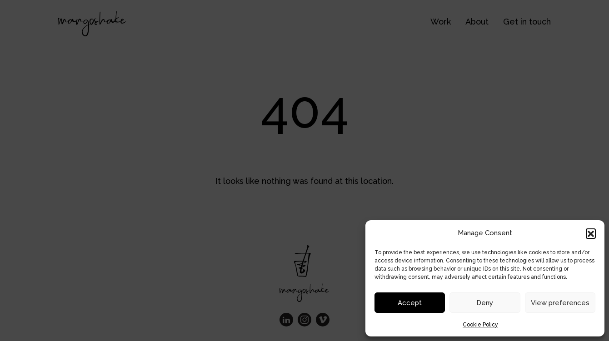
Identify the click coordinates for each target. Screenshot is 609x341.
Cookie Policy (480, 324)
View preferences (560, 303)
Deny (484, 303)
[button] (590, 233)
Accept (410, 303)
